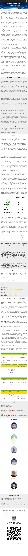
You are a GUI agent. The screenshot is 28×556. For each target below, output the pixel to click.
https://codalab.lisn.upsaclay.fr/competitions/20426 (12, 293)
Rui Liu (14, 430)
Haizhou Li (14, 466)
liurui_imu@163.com (9, 286)
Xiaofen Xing (14, 442)
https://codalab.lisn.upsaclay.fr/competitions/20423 (13, 295)
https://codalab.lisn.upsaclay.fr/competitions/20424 (13, 294)
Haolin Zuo (14, 490)
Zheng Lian (14, 454)
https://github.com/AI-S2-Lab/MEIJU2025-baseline (14, 284)
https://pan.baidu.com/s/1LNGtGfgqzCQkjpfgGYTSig (13, 290)
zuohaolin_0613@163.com (17, 286)
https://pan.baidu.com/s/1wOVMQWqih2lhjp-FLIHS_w (14, 289)
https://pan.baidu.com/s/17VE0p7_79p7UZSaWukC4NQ (13, 288)
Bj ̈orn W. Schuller (14, 478)
